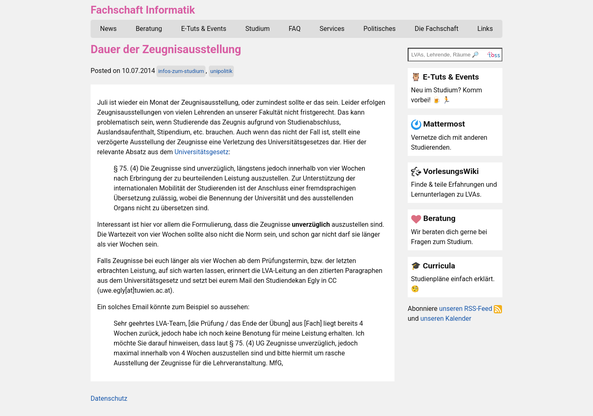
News (108, 29)
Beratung (148, 29)
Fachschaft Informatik (143, 10)
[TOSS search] (455, 54)
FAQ (295, 29)
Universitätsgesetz (202, 152)
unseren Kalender (446, 318)
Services (332, 29)
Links (485, 29)
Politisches (380, 29)
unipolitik (221, 71)
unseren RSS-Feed (470, 309)
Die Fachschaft (436, 29)
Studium (257, 29)
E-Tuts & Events (203, 29)
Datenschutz (109, 398)
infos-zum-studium (181, 71)
